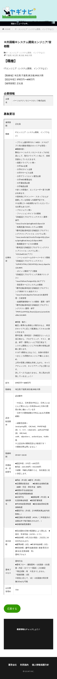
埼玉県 (15, 55)
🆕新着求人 (21, 21)
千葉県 (9, 55)
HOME (7, 29)
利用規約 (24, 664)
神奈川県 (28, 55)
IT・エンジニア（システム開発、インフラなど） (35, 29)
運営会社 (12, 664)
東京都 (21, 55)
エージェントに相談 (40, 21)
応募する (12, 608)
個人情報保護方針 (40, 664)
